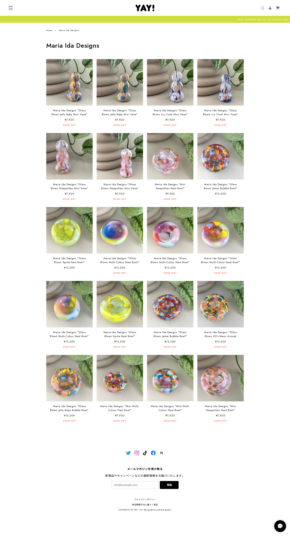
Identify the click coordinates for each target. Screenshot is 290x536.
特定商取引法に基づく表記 (145, 504)
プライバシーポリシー (145, 499)
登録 (169, 484)
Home (49, 30)
